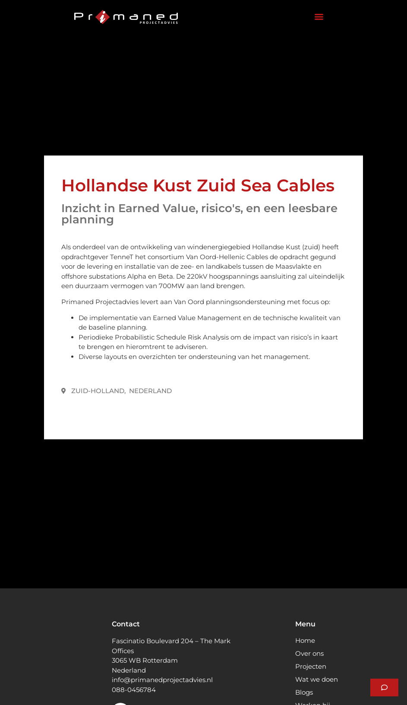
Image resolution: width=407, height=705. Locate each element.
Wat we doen (316, 679)
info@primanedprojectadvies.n (161, 680)
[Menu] (319, 16)
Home (305, 640)
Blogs (304, 692)
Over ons (309, 653)
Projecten (310, 666)
